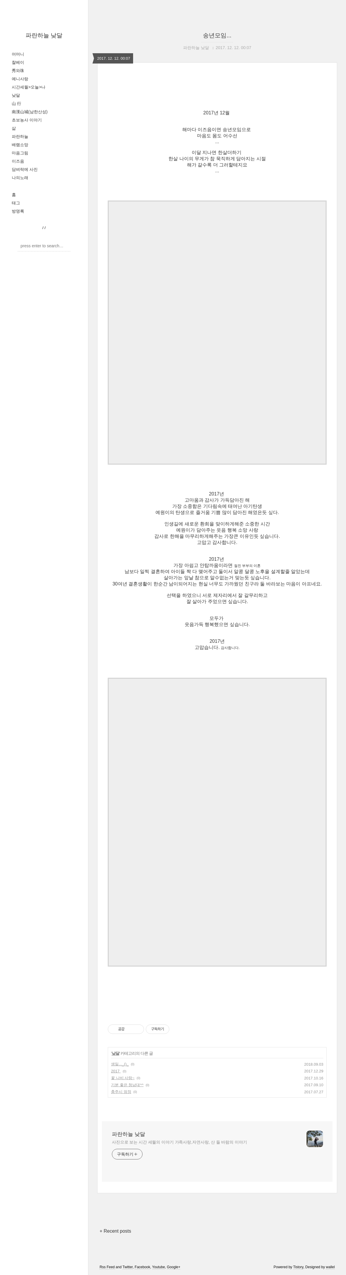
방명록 (18, 211)
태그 (16, 203)
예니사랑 (20, 78)
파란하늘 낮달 (44, 35)
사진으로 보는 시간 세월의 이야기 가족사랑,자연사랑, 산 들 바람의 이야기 (179, 1142)
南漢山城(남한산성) (29, 111)
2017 (116, 1071)
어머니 (18, 54)
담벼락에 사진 (25, 169)
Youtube (158, 1267)
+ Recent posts (115, 1231)
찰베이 (18, 62)
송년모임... (217, 35)
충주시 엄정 (121, 1091)
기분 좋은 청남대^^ (127, 1085)
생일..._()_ (120, 1064)
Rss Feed (107, 1267)
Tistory (298, 1267)
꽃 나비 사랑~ (123, 1078)
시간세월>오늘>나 (28, 87)
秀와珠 (18, 70)
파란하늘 (20, 136)
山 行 (16, 103)
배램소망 (20, 144)
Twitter (127, 1267)
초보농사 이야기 (27, 120)
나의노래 (20, 177)
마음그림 (20, 153)
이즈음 (18, 161)
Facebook (142, 1267)
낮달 (16, 95)
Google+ (174, 1267)
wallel (330, 1267)
